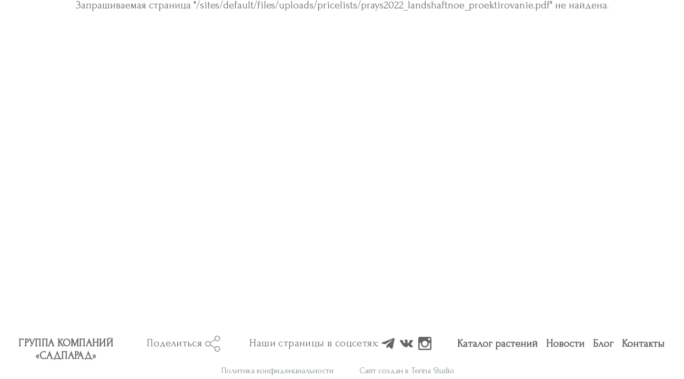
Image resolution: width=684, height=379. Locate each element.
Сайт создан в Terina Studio (406, 49)
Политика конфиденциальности (278, 49)
